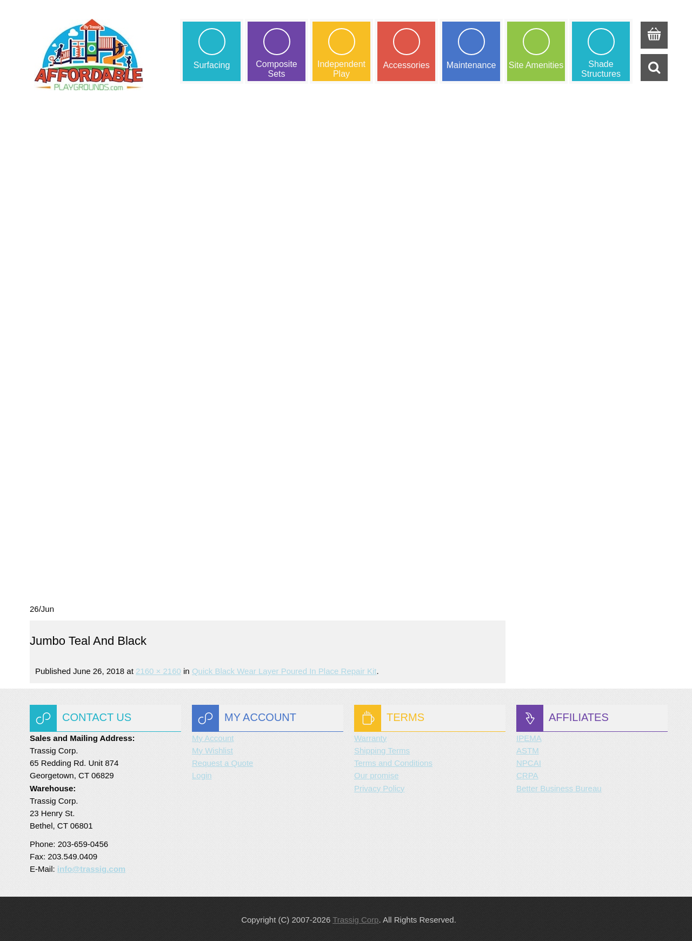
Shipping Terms (382, 748)
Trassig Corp (355, 918)
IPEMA (529, 736)
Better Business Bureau (559, 786)
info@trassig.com (91, 867)
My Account (213, 736)
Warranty (370, 736)
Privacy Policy (379, 786)
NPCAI (528, 761)
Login (202, 773)
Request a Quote (222, 761)
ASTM (527, 748)
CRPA (527, 773)
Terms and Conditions (393, 761)
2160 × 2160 (158, 669)
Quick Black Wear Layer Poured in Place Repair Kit (284, 669)
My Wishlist (212, 748)
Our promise (376, 773)
